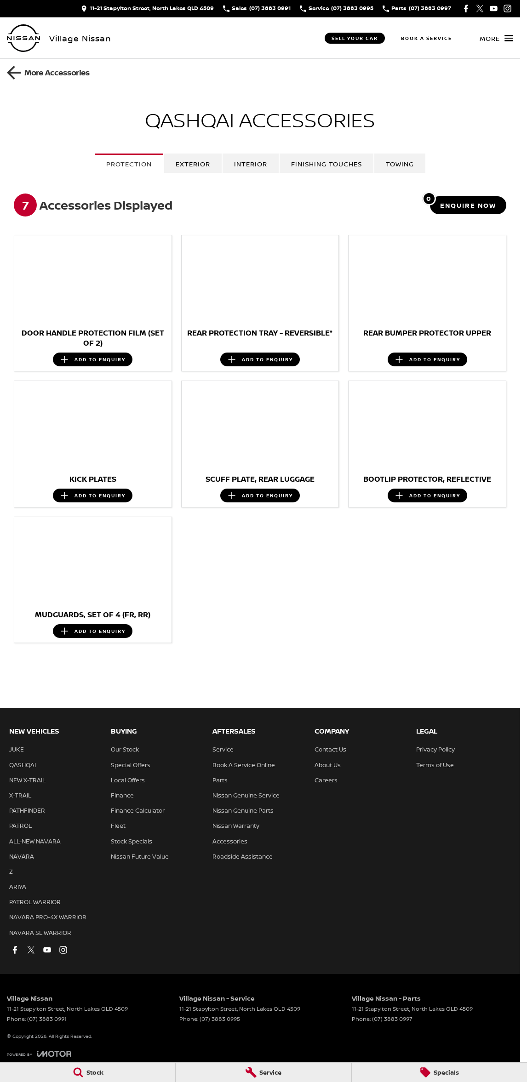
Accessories (229, 841)
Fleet (118, 825)
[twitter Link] (480, 8)
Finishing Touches (326, 163)
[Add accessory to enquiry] (92, 359)
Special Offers (130, 765)
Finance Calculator (138, 810)
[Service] (263, 1072)
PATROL (20, 825)
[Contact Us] (147, 8)
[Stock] (87, 1072)
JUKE (16, 749)
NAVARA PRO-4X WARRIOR (47, 917)
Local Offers (128, 780)
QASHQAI (22, 765)
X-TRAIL (20, 795)
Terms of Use (435, 765)
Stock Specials (131, 841)
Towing (400, 163)
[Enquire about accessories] (468, 205)
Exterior (193, 163)
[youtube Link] (493, 8)
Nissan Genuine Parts (243, 810)
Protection (129, 163)
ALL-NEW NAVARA (35, 841)
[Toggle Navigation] (496, 38)
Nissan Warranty (235, 825)
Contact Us (330, 749)
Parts (220, 780)
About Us (328, 765)
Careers (326, 780)
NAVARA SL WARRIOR (40, 932)
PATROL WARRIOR (35, 902)
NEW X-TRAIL (27, 780)
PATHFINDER (27, 810)
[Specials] (439, 1072)
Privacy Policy (435, 749)
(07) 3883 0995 (220, 1019)
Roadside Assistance (242, 856)
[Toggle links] (39, 1053)
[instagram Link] (507, 8)
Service (223, 749)
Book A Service (426, 38)
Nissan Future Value (140, 856)
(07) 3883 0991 (47, 1019)
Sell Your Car (355, 38)
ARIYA (17, 887)
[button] (93, 279)
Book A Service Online (243, 765)
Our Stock (125, 749)
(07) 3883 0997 (392, 1019)
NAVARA (21, 856)
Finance (122, 795)
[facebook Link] (466, 8)
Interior (250, 163)
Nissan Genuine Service (246, 795)
